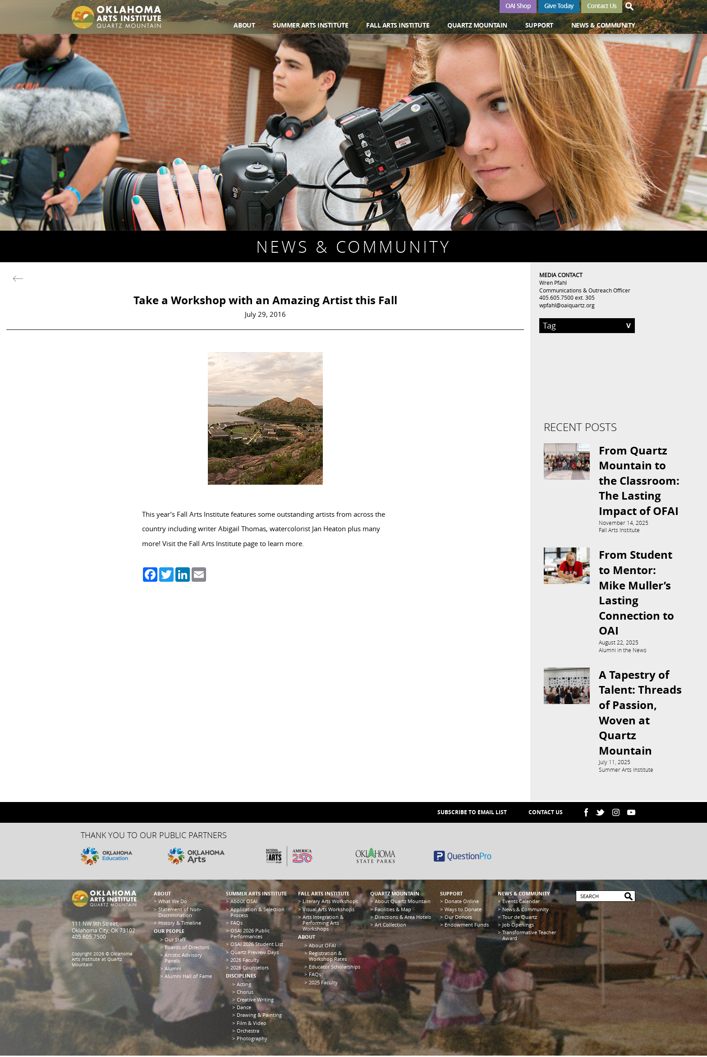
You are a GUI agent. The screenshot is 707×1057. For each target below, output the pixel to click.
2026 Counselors (249, 968)
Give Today (559, 5)
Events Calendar (521, 902)
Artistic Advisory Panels (183, 958)
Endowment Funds (467, 925)
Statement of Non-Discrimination (180, 913)
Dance (244, 1008)
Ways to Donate (463, 910)
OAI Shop (517, 5)
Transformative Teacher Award (529, 936)
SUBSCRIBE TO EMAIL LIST (472, 813)
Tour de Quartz (519, 917)
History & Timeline (179, 923)
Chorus (245, 992)
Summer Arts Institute (310, 25)
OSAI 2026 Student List (256, 945)
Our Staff (175, 940)
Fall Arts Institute (397, 25)
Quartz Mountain (477, 25)
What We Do (172, 902)
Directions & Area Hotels (403, 917)
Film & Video (251, 1023)
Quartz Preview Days (254, 953)
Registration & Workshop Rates (328, 956)
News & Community (603, 25)
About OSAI (243, 902)
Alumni (173, 969)
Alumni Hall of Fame (188, 977)
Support (539, 25)
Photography (252, 1039)
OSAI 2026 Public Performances (250, 934)
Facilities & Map (393, 910)
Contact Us (601, 5)
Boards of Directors (187, 948)
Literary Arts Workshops (330, 902)
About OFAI (322, 946)
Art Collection (390, 925)
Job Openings (518, 925)
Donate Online (462, 902)
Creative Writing (255, 1000)
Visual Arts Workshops (328, 910)
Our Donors (458, 917)
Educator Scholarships (334, 967)
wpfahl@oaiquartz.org (567, 305)
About (244, 25)
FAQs (236, 923)
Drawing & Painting (259, 1016)
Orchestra (248, 1031)
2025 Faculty (323, 983)
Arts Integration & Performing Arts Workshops (323, 923)
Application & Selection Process (257, 913)
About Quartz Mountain (403, 902)
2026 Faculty (244, 960)
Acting (244, 985)
